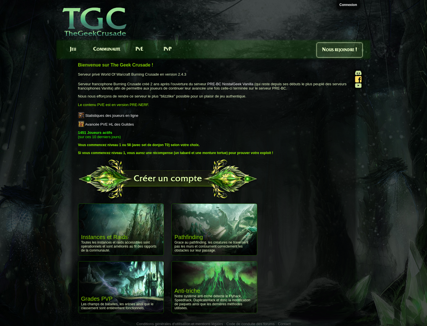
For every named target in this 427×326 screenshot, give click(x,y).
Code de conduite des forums (250, 324)
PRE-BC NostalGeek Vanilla (230, 84)
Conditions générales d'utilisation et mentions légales (179, 324)
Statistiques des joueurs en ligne (111, 115)
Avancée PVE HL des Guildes (109, 124)
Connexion (348, 5)
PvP (167, 49)
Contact (284, 324)
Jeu (73, 49)
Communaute (106, 49)
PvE (139, 49)
